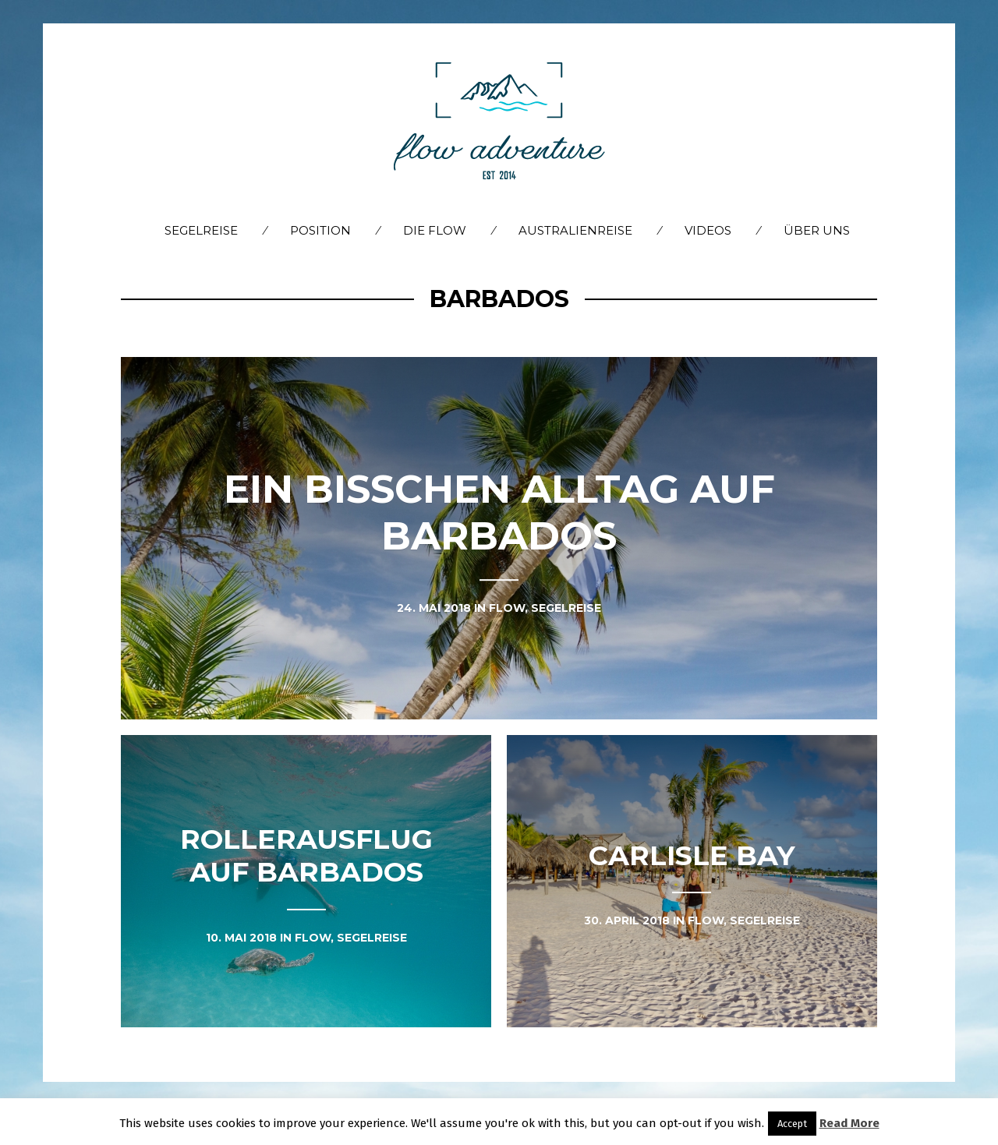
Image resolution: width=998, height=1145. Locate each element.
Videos (708, 230)
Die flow (434, 230)
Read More (849, 1123)
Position (320, 230)
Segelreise (201, 230)
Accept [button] (792, 1123)
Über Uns (817, 230)
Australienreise (575, 230)
